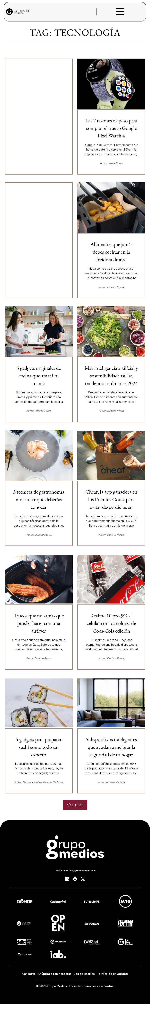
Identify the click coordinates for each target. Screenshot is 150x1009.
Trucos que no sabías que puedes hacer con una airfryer (38, 623)
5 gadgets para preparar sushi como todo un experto (39, 747)
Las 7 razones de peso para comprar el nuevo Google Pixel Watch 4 (111, 128)
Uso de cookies (84, 974)
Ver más (75, 805)
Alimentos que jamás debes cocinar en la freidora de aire (111, 252)
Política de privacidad (112, 974)
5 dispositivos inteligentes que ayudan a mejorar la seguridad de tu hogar (111, 747)
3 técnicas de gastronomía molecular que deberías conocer (38, 499)
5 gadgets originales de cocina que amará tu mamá (38, 376)
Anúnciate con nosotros (54, 974)
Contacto (29, 974)
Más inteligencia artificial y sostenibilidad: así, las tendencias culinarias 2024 (111, 376)
